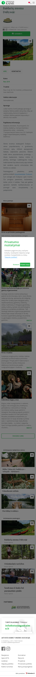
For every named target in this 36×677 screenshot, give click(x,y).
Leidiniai (4, 661)
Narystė (21, 658)
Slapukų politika (7, 664)
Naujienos (5, 655)
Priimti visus (25, 265)
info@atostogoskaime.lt (17, 627)
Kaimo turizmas (7, 667)
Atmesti (16, 265)
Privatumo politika (25, 664)
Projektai (21, 661)
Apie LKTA (5, 658)
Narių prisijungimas (25, 667)
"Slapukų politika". (10, 257)
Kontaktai (21, 655)
